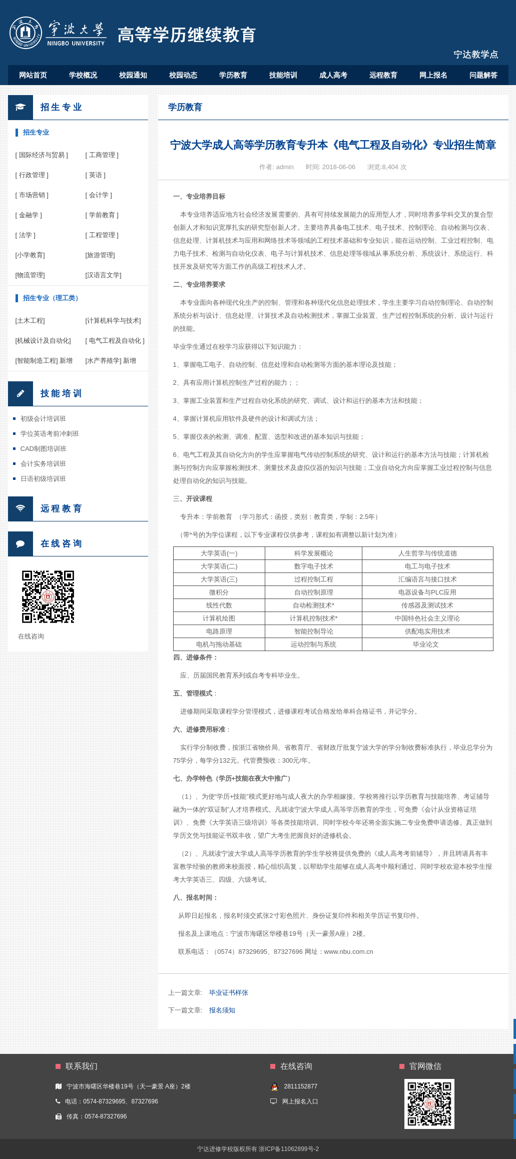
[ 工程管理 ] (102, 235)
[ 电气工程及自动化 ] (115, 340)
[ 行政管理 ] (32, 175)
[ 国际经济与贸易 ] (42, 155)
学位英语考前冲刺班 (50, 433)
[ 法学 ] (26, 235)
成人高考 (333, 75)
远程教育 (383, 75)
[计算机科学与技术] (113, 320)
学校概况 (83, 75)
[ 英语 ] (96, 175)
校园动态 (183, 75)
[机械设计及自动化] (43, 340)
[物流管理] (30, 275)
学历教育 (233, 75)
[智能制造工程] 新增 (44, 360)
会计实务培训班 (43, 463)
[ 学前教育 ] (102, 215)
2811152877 (300, 1086)
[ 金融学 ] (29, 215)
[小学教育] (30, 255)
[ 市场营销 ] (32, 195)
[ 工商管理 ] (102, 155)
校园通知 (133, 75)
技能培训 (283, 75)
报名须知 (222, 1010)
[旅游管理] (100, 255)
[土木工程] (30, 320)
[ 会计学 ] (99, 195)
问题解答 (483, 75)
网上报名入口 (300, 1101)
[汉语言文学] (104, 275)
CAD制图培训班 (44, 448)
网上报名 (433, 75)
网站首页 (33, 75)
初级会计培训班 (43, 418)
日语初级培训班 (43, 478)
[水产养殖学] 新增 (111, 360)
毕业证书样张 (228, 992)
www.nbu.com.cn (348, 951)
